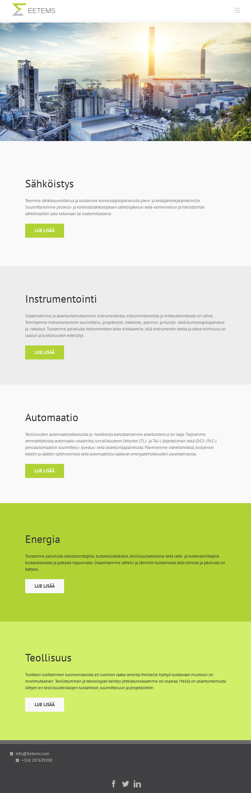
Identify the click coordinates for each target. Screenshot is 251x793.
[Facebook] (113, 783)
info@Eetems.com (32, 753)
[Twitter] (125, 783)
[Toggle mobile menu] (237, 10)
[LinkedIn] (137, 783)
